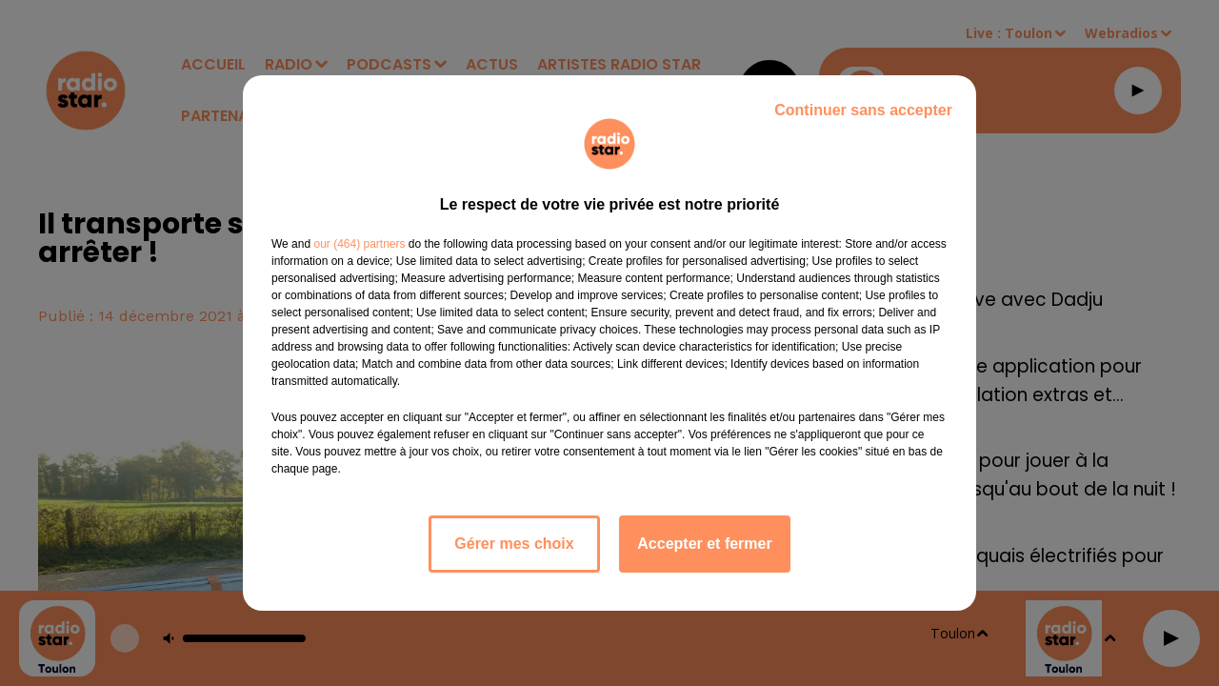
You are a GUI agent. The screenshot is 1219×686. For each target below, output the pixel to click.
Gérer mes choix (513, 543)
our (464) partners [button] (359, 244)
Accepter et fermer (704, 543)
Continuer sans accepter (863, 110)
